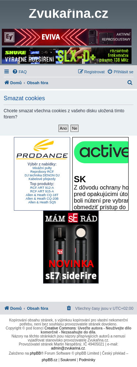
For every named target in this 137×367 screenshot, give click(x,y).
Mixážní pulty (42, 168)
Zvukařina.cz (68, 13)
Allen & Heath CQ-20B (42, 198)
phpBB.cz (49, 360)
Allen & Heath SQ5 (42, 202)
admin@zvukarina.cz (68, 348)
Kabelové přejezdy (42, 179)
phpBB (35, 353)
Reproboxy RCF (42, 171)
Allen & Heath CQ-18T (42, 195)
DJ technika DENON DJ (42, 175)
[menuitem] (19, 71)
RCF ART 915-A (42, 191)
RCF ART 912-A (42, 188)
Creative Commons (60, 328)
